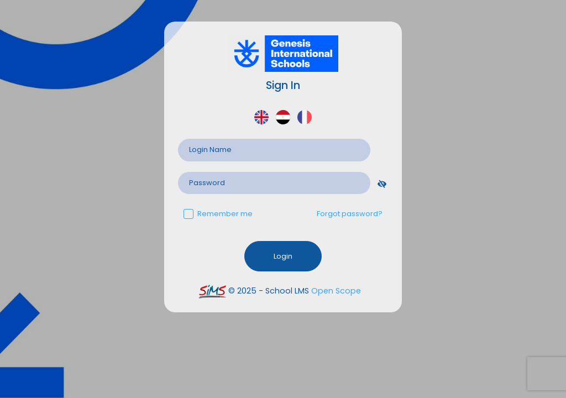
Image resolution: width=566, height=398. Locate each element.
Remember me (218, 213)
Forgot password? (349, 213)
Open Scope (336, 290)
